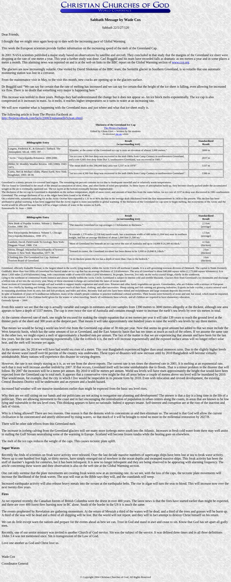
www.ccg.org (180, 62)
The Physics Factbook (115, 127)
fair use (118, 134)
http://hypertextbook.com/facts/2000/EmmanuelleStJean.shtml (42, 118)
